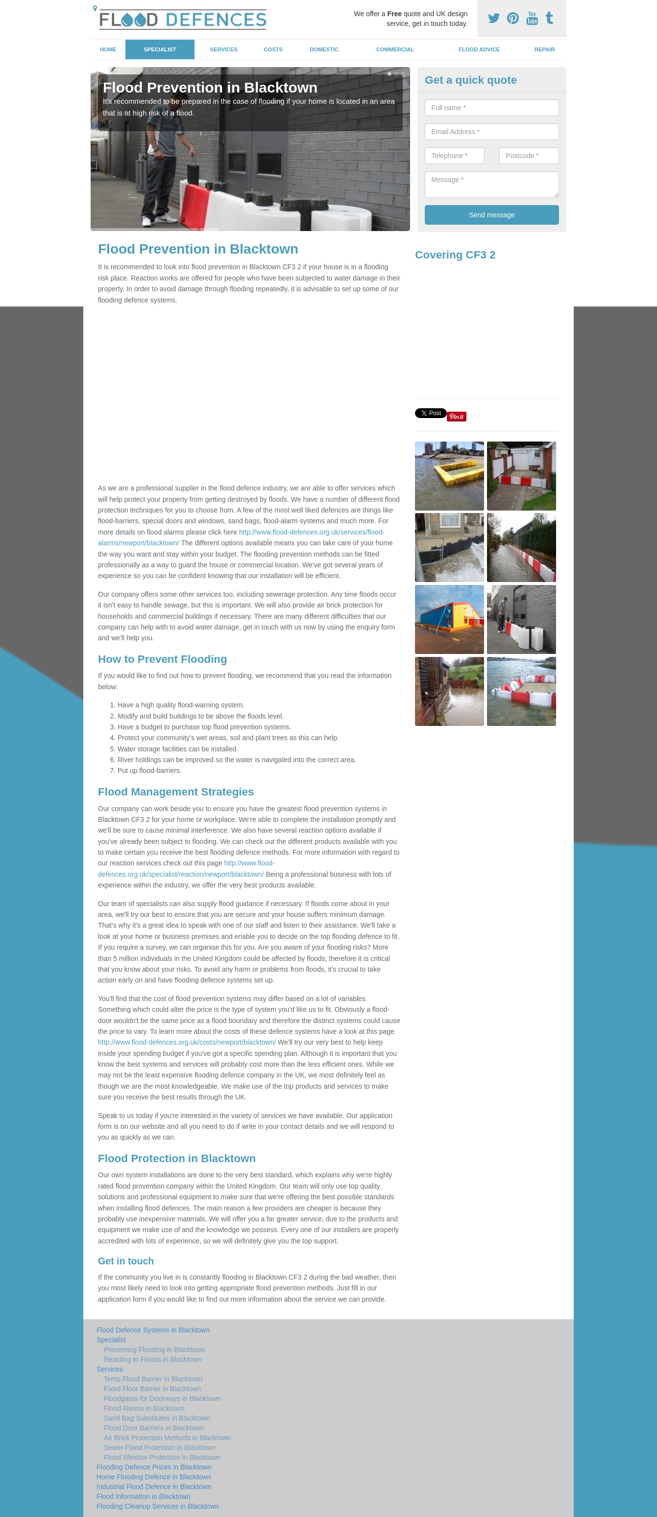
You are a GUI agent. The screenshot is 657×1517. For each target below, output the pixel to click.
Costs (273, 49)
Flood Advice (479, 49)
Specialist (160, 49)
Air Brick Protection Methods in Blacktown (167, 1438)
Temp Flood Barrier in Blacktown (153, 1379)
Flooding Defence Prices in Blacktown (154, 1467)
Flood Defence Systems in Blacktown (153, 1330)
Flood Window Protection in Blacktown (162, 1457)
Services (224, 49)
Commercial (395, 49)
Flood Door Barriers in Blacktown (154, 1428)
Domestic (324, 49)
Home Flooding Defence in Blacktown (154, 1477)
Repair (545, 49)
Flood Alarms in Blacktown (144, 1408)
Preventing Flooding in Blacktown (154, 1350)
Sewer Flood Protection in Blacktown (160, 1447)
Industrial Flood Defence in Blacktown (154, 1487)
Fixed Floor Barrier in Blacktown (152, 1389)
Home (108, 49)
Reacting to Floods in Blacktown (152, 1359)
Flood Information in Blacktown (143, 1496)
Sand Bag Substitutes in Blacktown (157, 1418)
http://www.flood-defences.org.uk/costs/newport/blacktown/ (187, 1042)
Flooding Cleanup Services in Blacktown (158, 1506)
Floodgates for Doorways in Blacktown (162, 1398)
